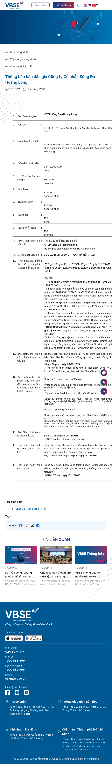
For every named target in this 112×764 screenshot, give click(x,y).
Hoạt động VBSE (19, 52)
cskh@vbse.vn (15, 678)
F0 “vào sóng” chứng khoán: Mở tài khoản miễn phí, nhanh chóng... (20, 574)
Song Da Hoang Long (25, 508)
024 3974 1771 (15, 651)
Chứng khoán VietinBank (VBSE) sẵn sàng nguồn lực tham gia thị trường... (55, 574)
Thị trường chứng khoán (23, 59)
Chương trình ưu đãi (21, 66)
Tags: (8, 516)
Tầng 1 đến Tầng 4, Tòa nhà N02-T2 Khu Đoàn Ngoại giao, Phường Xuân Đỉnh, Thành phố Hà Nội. (32, 710)
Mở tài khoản (64, 5)
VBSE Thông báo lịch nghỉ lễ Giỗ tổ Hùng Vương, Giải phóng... (88, 574)
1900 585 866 (15, 669)
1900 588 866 (15, 660)
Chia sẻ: (12, 525)
